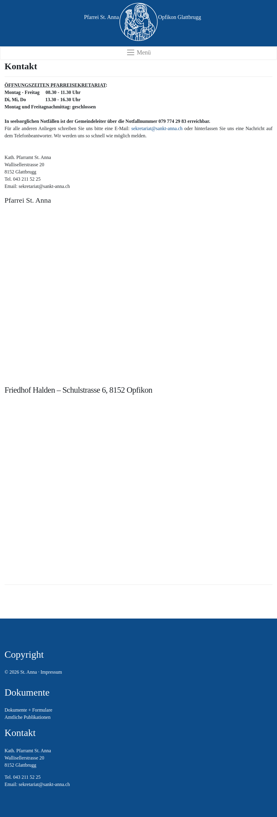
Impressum (51, 672)
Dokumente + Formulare (28, 710)
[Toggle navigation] (138, 53)
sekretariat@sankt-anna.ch (157, 128)
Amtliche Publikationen (27, 717)
